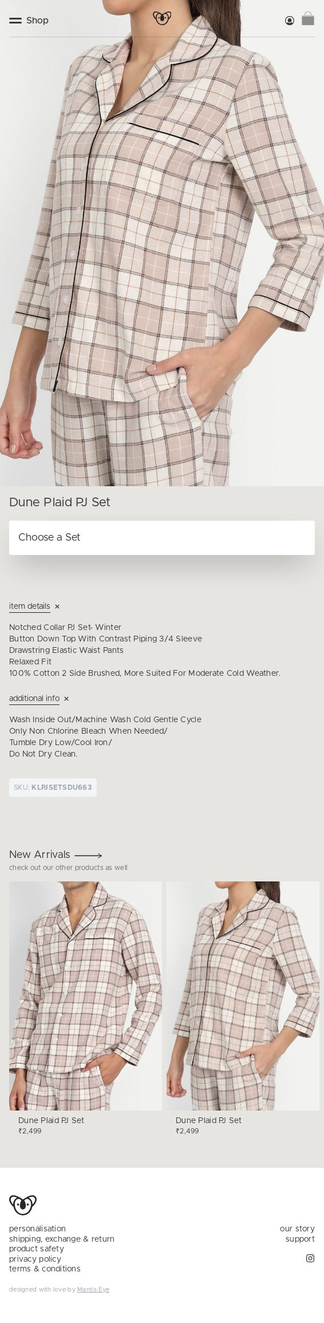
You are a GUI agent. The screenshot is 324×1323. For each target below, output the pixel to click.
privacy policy (35, 1259)
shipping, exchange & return (62, 1239)
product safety (36, 1249)
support (300, 1239)
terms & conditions (45, 1269)
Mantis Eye (93, 1289)
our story (297, 1229)
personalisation (37, 1229)
